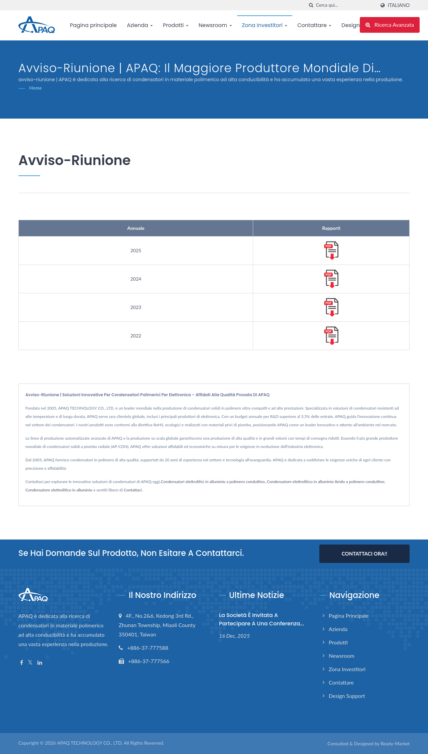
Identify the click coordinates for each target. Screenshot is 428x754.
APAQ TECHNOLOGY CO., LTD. (89, 743)
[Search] (346, 5)
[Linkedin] (39, 662)
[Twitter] (30, 662)
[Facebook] (21, 662)
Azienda (140, 25)
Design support (347, 696)
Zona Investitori (265, 25)
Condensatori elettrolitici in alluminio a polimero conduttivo (213, 481)
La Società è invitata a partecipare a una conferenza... (261, 619)
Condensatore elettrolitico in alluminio (58, 489)
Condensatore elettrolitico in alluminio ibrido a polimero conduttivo (326, 481)
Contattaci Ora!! (364, 554)
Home (35, 88)
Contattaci (133, 489)
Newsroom (215, 25)
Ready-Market (395, 743)
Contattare (314, 25)
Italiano (399, 5)
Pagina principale (93, 25)
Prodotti (175, 25)
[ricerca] (311, 5)
